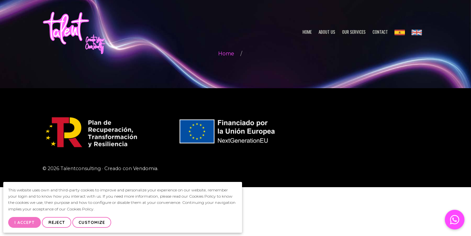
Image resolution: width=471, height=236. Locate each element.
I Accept (24, 222)
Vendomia (145, 168)
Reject (56, 222)
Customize (91, 222)
